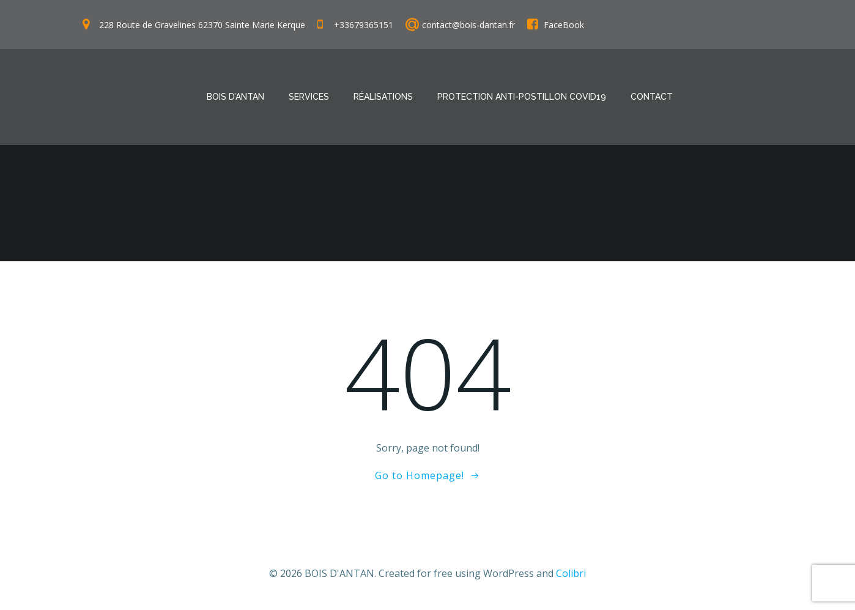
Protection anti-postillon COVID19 (521, 97)
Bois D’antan (235, 97)
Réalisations (383, 97)
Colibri (571, 573)
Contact (652, 97)
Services (309, 97)
